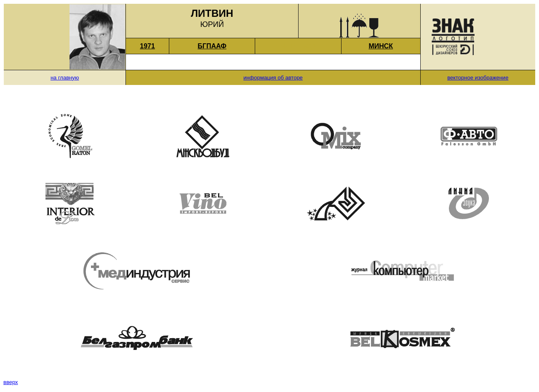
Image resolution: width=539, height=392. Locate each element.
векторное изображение (477, 77)
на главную (65, 77)
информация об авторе (273, 77)
